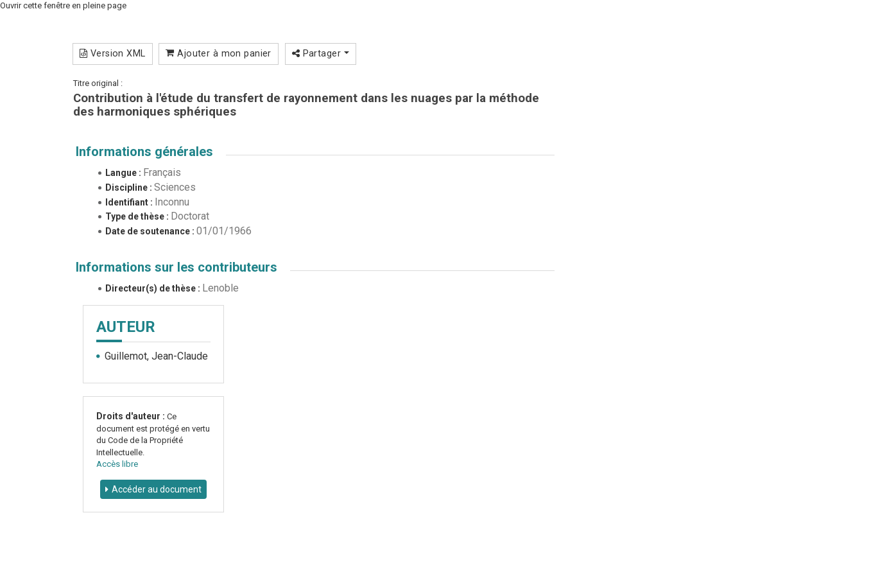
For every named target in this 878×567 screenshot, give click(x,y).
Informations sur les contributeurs (176, 267)
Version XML (113, 53)
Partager (320, 53)
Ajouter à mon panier (218, 53)
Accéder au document (157, 489)
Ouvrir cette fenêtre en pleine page (63, 5)
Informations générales (144, 151)
